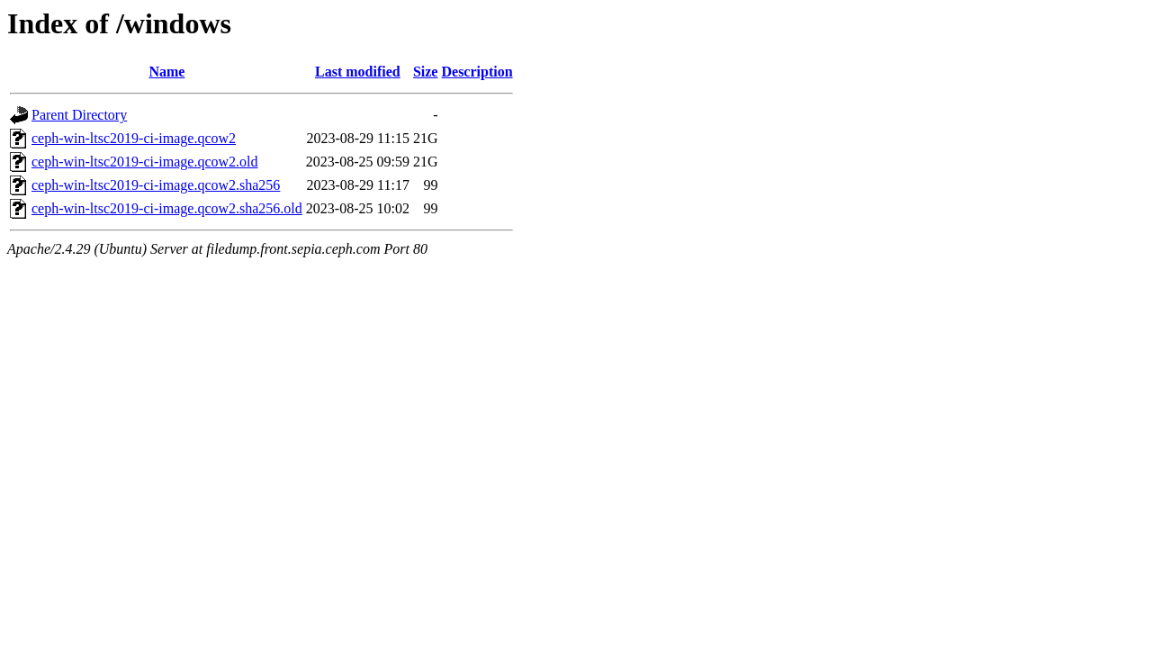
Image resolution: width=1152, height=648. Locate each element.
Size (425, 71)
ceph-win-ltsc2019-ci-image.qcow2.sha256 (156, 185)
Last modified (357, 71)
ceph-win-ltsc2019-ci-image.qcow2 (134, 138)
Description (476, 71)
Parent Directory (79, 114)
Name (166, 71)
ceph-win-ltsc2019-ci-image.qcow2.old (144, 161)
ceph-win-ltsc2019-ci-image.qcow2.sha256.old (167, 208)
